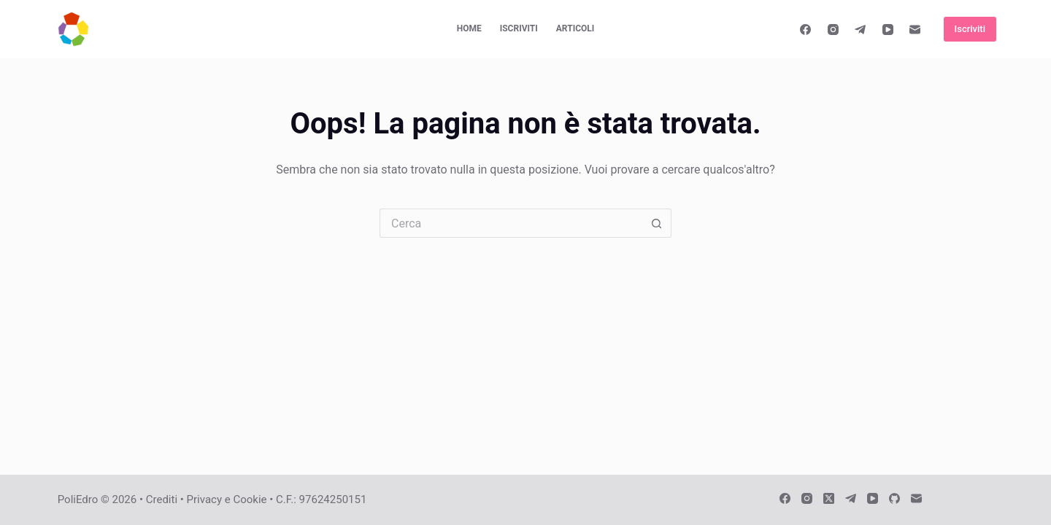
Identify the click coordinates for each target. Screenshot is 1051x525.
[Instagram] (833, 29)
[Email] (915, 29)
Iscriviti (519, 28)
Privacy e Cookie (227, 499)
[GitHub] (894, 498)
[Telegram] (860, 29)
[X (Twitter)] (828, 498)
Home (469, 28)
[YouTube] (888, 29)
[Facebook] (806, 29)
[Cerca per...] (511, 223)
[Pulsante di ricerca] (656, 223)
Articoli (575, 28)
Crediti (161, 499)
